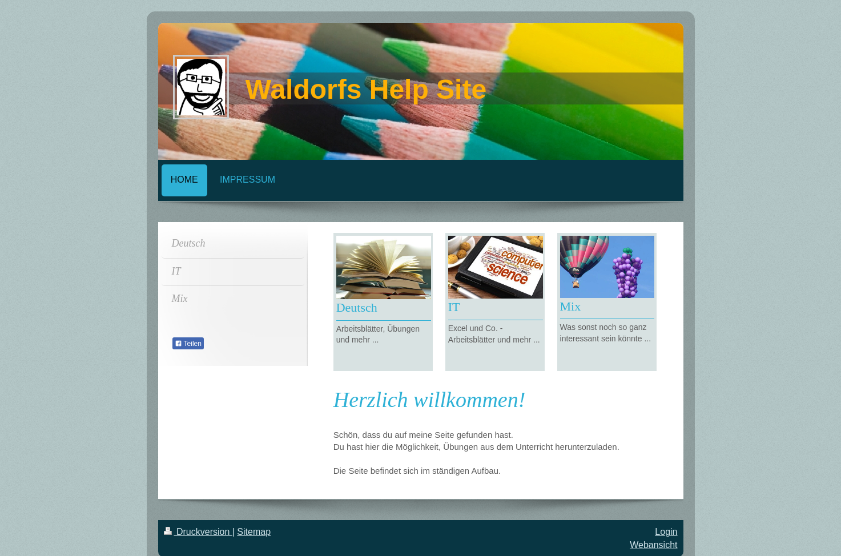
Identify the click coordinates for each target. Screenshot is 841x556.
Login (666, 532)
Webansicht (653, 545)
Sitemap (254, 532)
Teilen (188, 344)
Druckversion (198, 532)
